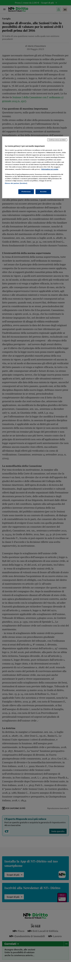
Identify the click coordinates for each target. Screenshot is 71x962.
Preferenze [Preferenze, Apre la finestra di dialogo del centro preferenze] (26, 191)
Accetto (43, 191)
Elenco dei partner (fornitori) (16, 183)
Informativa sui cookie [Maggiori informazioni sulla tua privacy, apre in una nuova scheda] (49, 169)
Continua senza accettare (57, 140)
